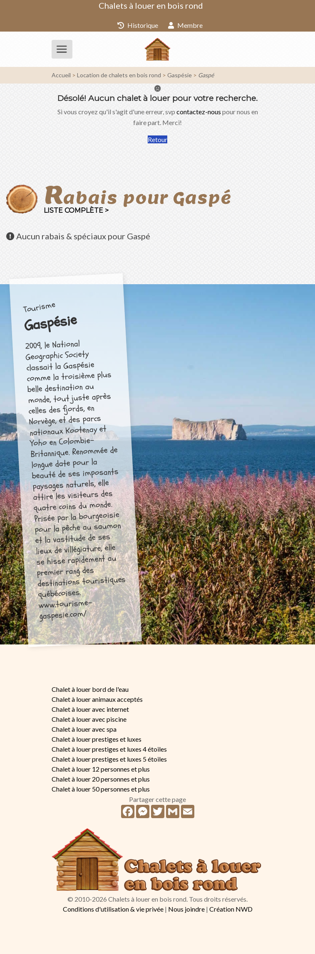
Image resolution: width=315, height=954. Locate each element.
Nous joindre (186, 909)
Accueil (61, 75)
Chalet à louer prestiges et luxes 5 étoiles (109, 759)
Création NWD (231, 909)
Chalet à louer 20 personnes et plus (101, 779)
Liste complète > (76, 210)
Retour (157, 139)
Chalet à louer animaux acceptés (97, 699)
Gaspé (206, 75)
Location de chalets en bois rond (119, 75)
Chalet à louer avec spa (84, 729)
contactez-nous (198, 112)
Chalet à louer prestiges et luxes (96, 739)
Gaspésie (179, 75)
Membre (185, 25)
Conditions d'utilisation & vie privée (113, 909)
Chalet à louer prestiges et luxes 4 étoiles (109, 749)
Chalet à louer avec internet (90, 709)
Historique (137, 25)
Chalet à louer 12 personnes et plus (101, 769)
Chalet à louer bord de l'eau (90, 689)
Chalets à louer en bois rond (151, 5)
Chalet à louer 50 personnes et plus (101, 789)
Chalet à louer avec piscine (89, 719)
